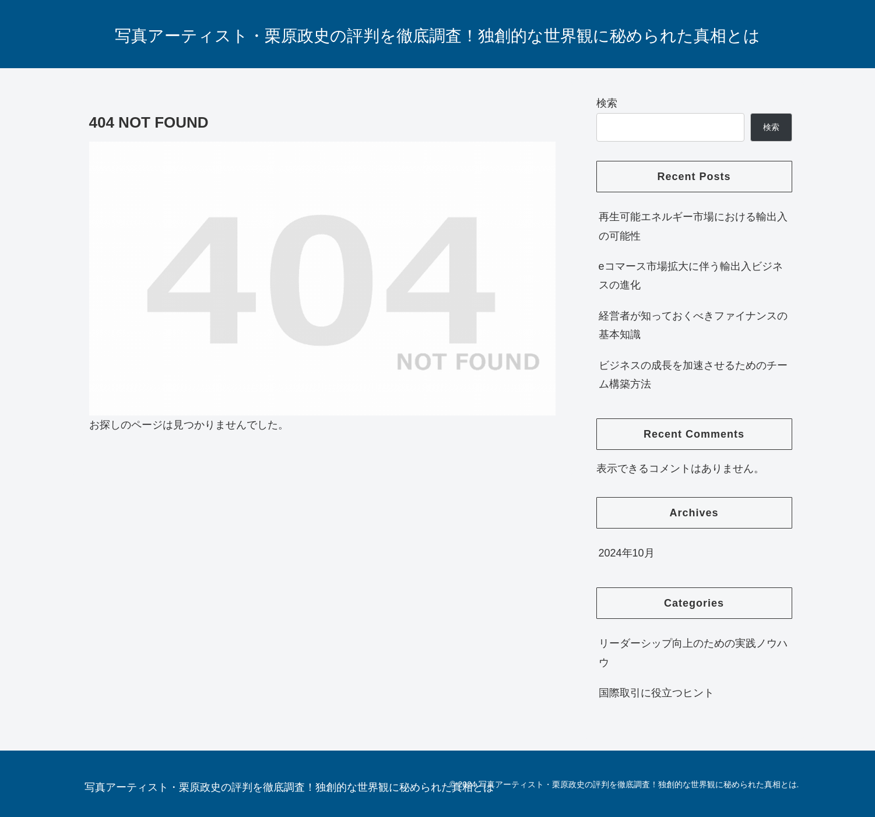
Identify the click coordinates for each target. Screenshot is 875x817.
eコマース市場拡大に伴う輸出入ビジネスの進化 (691, 275)
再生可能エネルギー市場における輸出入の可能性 (693, 226)
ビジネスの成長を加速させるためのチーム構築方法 (693, 375)
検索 (606, 103)
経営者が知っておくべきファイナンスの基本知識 (693, 325)
